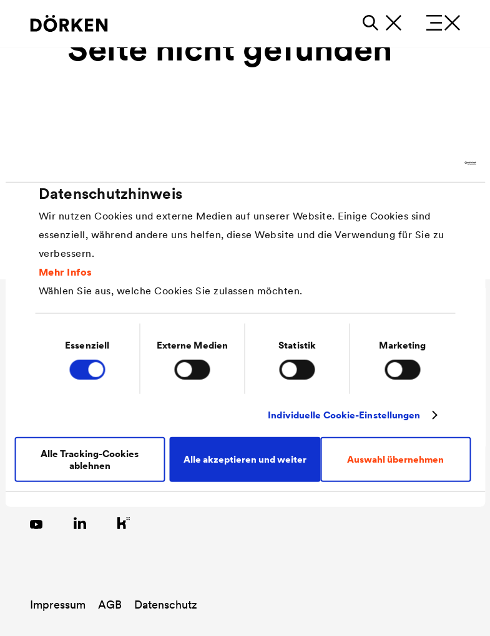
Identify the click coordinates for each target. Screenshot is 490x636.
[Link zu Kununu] (123, 522)
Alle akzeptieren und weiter (245, 459)
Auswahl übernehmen (395, 459)
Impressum (58, 604)
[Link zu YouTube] (36, 522)
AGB (110, 604)
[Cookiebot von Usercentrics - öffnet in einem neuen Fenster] (421, 163)
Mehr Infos (65, 271)
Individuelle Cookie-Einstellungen (344, 415)
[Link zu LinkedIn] (80, 522)
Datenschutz (165, 604)
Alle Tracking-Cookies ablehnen (90, 459)
